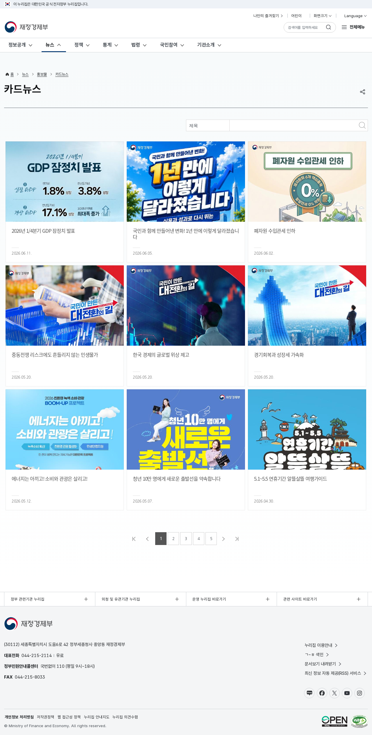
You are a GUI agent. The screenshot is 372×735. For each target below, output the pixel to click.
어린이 (298, 15)
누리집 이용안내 (322, 645)
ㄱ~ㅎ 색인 (317, 654)
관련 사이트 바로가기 (300, 599)
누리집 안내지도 (97, 717)
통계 (107, 45)
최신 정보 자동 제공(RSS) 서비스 (336, 673)
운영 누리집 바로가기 (209, 599)
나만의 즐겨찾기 (268, 15)
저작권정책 (45, 717)
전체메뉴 (357, 27)
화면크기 (323, 15)
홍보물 (42, 74)
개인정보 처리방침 (19, 717)
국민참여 (169, 45)
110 (61, 666)
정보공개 (17, 45)
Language (353, 15)
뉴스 (50, 45)
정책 (78, 45)
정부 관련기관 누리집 (27, 599)
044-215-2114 (37, 655)
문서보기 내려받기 (323, 664)
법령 (135, 45)
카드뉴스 (61, 74)
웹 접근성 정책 (69, 717)
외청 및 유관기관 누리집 (121, 599)
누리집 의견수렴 (125, 717)
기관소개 (206, 45)
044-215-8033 (30, 677)
